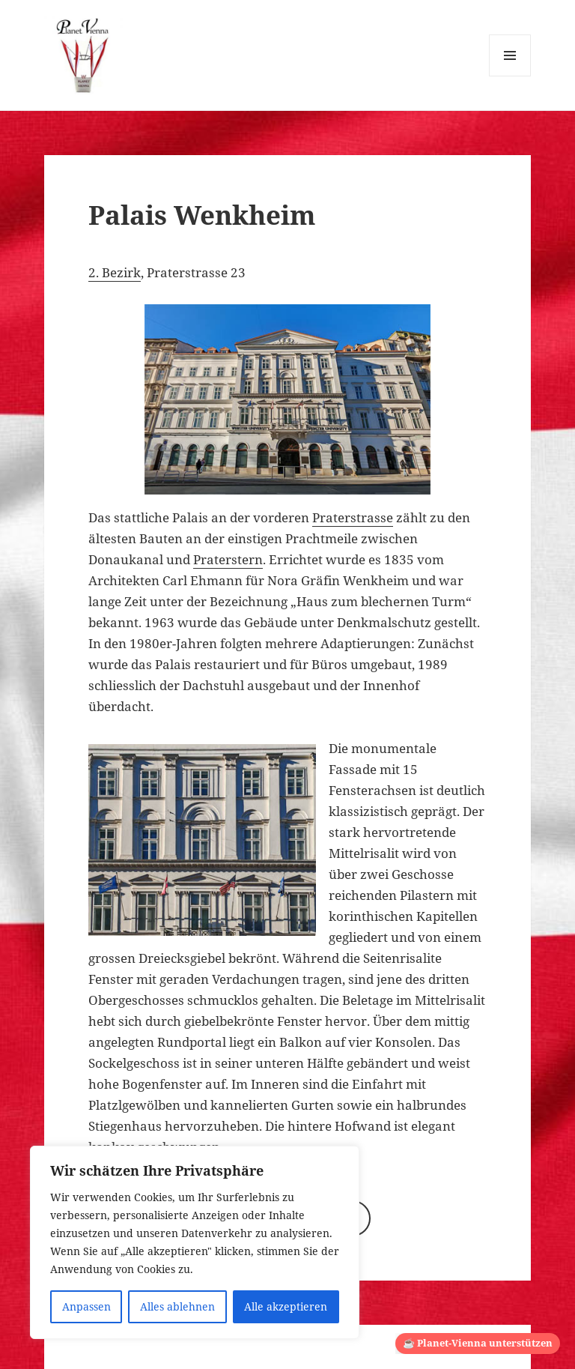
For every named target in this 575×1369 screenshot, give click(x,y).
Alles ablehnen (177, 1306)
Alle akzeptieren (285, 1306)
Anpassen (86, 1306)
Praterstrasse (352, 517)
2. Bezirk (114, 272)
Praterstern (228, 559)
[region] (194, 1242)
